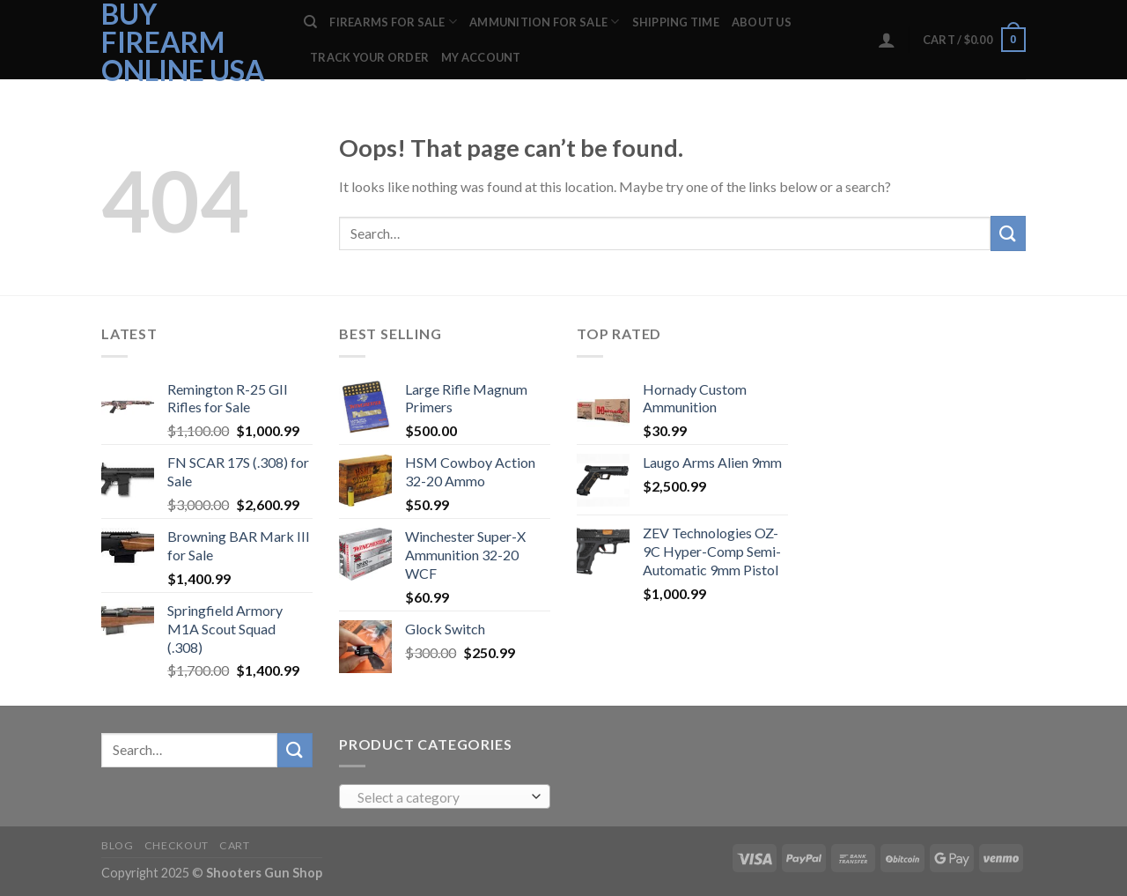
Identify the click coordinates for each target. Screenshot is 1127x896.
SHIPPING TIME (675, 22)
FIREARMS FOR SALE (393, 21)
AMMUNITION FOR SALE (544, 21)
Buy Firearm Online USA (183, 42)
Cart (234, 845)
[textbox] (440, 797)
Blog (117, 845)
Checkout (176, 845)
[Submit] (1008, 233)
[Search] (310, 22)
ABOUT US (762, 22)
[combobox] (444, 796)
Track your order (369, 57)
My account (481, 57)
